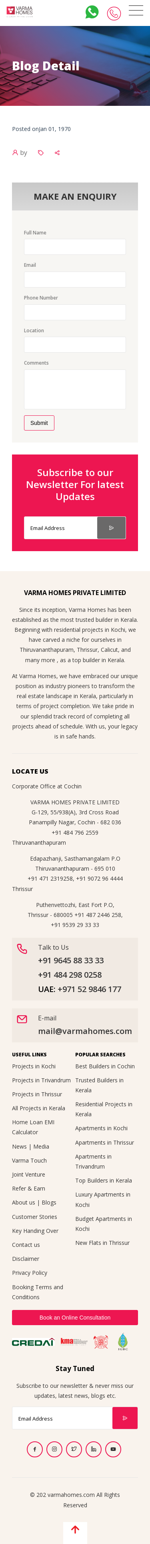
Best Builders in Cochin (105, 1066)
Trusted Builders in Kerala (99, 1085)
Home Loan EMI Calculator (33, 1127)
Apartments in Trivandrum (93, 1161)
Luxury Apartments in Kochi (102, 1199)
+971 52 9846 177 (89, 989)
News (19, 1146)
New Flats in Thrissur (102, 1242)
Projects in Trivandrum (41, 1080)
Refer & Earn (28, 1188)
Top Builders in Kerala (103, 1180)
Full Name (35, 232)
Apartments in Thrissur (104, 1142)
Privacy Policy (29, 1272)
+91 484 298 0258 (70, 974)
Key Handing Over (35, 1230)
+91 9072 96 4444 (99, 878)
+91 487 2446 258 (97, 915)
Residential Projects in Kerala (103, 1109)
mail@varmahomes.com (85, 1031)
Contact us (26, 1244)
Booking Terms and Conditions (37, 1292)
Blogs (49, 1202)
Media (41, 1146)
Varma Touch (29, 1160)
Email (30, 265)
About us (23, 1202)
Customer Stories (34, 1217)
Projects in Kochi (34, 1066)
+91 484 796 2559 (75, 832)
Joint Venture (28, 1174)
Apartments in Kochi (101, 1128)
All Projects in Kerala (38, 1108)
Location (34, 330)
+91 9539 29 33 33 (75, 925)
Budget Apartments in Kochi (103, 1223)
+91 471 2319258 (50, 878)
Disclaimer (25, 1258)
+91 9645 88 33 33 (71, 960)
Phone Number (41, 297)
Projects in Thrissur (37, 1094)
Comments (36, 362)
